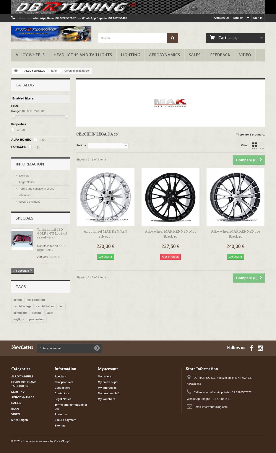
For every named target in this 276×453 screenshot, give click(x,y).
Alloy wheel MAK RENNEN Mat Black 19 (170, 234)
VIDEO (245, 54)
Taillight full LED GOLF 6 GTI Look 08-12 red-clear (52, 234)
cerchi (17, 299)
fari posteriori (36, 299)
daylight (18, 319)
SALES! (195, 54)
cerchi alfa (20, 312)
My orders (104, 376)
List (262, 146)
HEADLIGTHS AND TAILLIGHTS (83, 54)
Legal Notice (26, 182)
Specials (24, 218)
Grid (254, 146)
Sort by (81, 145)
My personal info (109, 393)
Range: (16, 111)
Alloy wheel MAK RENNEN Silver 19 (105, 234)
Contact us (221, 17)
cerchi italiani (45, 306)
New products (64, 382)
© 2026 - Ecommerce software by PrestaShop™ (41, 441)
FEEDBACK (220, 54)
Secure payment (29, 201)
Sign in (258, 17)
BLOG (15, 408)
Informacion (30, 164)
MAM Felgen (19, 420)
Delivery (23, 175)
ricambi (37, 312)
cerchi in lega (22, 306)
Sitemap (60, 425)
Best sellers (62, 387)
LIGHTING (130, 54)
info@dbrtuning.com (215, 406)
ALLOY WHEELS (30, 54)
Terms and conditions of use (36, 188)
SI (42, 140)
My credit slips (107, 382)
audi (50, 312)
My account (108, 369)
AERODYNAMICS (164, 54)
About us (24, 195)
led (61, 306)
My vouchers (106, 399)
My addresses (107, 387)
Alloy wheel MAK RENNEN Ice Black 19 (235, 234)
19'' (20, 129)
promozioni (36, 319)
